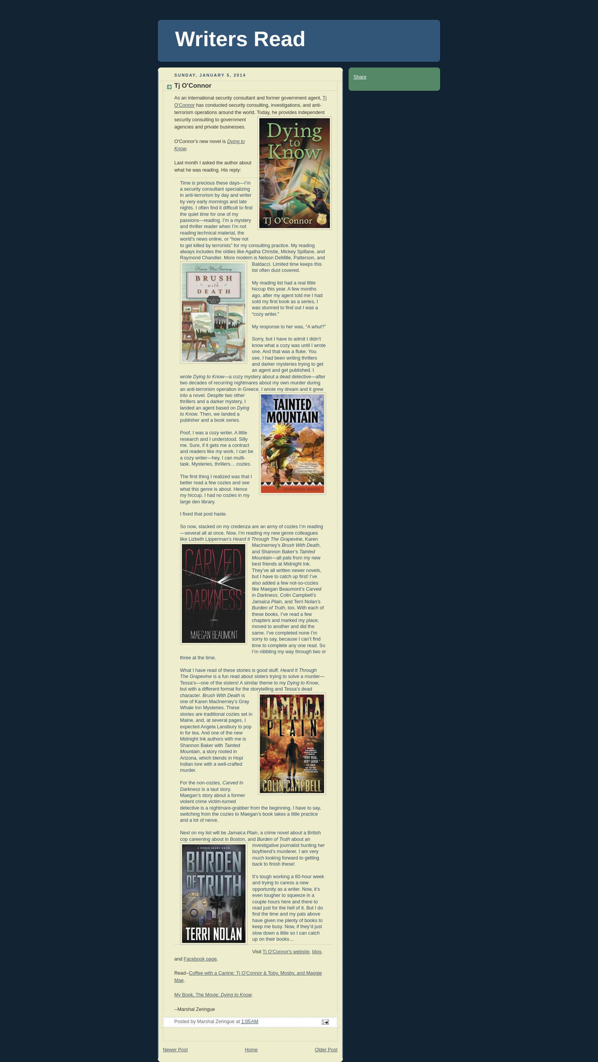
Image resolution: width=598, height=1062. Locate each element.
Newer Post (175, 1049)
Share (360, 77)
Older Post (326, 1049)
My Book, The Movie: (213, 995)
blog (316, 951)
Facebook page (200, 959)
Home (251, 1049)
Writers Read (240, 39)
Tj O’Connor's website (285, 951)
